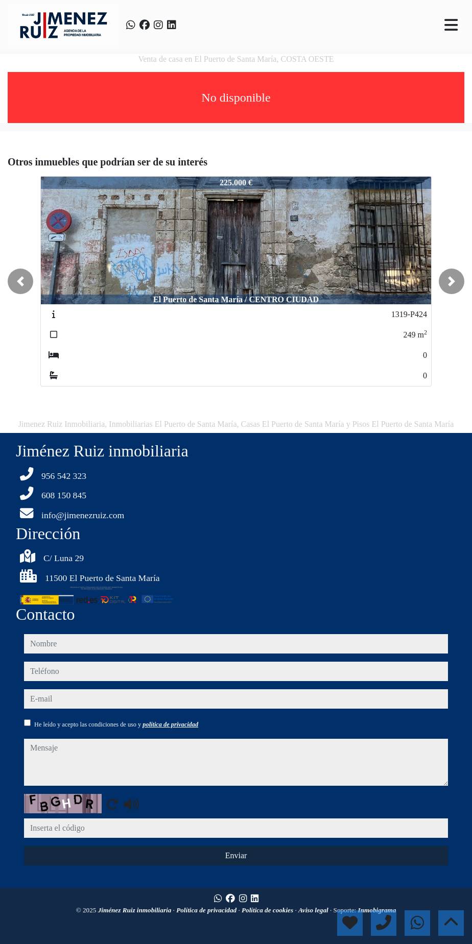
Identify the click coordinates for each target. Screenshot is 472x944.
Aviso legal (314, 910)
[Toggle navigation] (451, 25)
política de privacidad (170, 724)
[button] (20, 281)
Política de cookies (268, 910)
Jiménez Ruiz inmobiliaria (135, 910)
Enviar (236, 855)
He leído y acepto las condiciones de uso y (116, 724)
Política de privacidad (207, 910)
